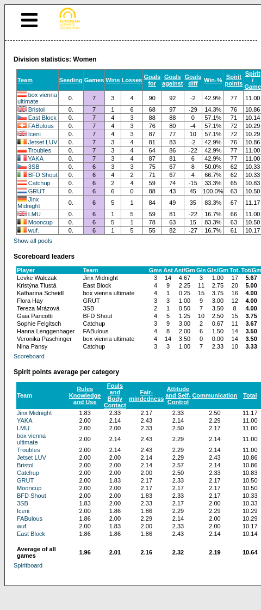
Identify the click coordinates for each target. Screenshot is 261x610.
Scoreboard (29, 356)
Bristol (36, 109)
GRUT (36, 191)
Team (25, 80)
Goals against (172, 80)
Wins (112, 80)
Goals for (152, 80)
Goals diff (193, 80)
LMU (34, 214)
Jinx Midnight (28, 202)
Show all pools (33, 240)
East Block (42, 117)
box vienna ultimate (37, 98)
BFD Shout (43, 175)
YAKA (36, 158)
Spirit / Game (252, 80)
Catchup (39, 183)
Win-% (213, 80)
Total (250, 395)
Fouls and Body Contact (115, 395)
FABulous (41, 126)
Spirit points (234, 80)
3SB (34, 166)
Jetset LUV (43, 142)
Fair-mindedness (146, 395)
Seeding (71, 80)
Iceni (34, 134)
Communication (214, 395)
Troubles (39, 150)
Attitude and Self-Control (177, 395)
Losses (132, 80)
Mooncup (40, 222)
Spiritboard (28, 565)
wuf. (33, 230)
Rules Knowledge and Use (85, 395)
